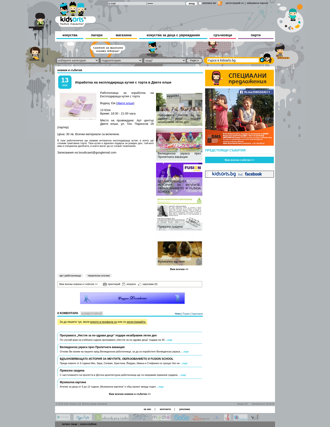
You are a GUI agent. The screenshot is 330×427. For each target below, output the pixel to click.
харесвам (147, 284)
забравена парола (257, 3)
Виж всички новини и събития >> (78, 284)
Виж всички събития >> (239, 160)
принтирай (111, 284)
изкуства (69, 35)
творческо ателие (99, 275)
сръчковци (222, 35)
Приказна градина (170, 226)
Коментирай (91, 313)
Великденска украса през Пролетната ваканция (179, 155)
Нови (178, 314)
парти (256, 35)
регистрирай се (235, 3)
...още (168, 339)
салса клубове (88, 424)
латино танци (69, 424)
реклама (184, 409)
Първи (186, 314)
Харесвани (197, 314)
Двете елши (125, 103)
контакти (165, 409)
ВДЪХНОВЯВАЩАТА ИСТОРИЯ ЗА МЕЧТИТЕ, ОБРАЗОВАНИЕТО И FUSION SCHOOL (179, 186)
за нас (147, 409)
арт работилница (70, 275)
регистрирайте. (136, 322)
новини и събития (69, 70)
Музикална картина (171, 261)
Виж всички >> (179, 269)
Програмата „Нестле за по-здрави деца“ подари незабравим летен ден (179, 118)
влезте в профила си (103, 322)
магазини (124, 35)
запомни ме (209, 3)
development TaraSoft (263, 404)
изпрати (129, 284)
